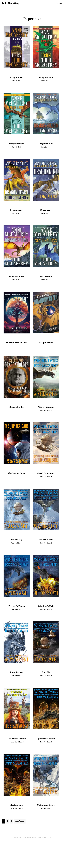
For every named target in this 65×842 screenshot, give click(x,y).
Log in (49, 838)
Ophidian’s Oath (45, 606)
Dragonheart (16, 210)
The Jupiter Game (16, 473)
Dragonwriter (46, 342)
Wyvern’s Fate (46, 539)
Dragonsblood (46, 143)
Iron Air (46, 672)
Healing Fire (16, 804)
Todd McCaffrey (11, 3)
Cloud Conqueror (45, 473)
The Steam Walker (16, 738)
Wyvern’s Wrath (16, 606)
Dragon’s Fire (46, 77)
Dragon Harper (16, 143)
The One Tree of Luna (17, 342)
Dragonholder (16, 407)
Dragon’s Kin (16, 77)
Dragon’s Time (16, 276)
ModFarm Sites (40, 838)
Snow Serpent (17, 672)
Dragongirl (45, 210)
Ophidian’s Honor (46, 738)
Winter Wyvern (46, 407)
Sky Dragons (46, 276)
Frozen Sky (16, 539)
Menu (61, 3)
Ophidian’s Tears (46, 804)
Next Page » (19, 821)
